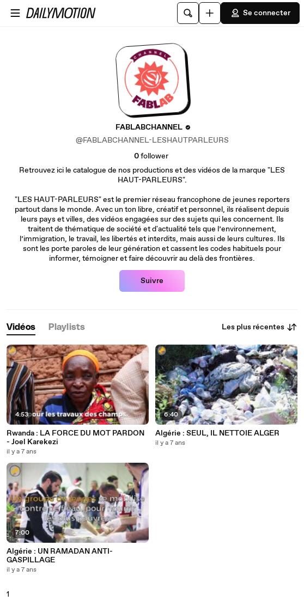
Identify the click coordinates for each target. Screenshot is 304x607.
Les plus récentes (259, 327)
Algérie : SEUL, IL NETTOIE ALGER (217, 433)
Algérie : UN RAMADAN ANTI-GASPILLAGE (60, 556)
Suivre (152, 281)
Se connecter (260, 13)
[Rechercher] (188, 13)
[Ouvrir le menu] (15, 13)
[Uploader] (210, 13)
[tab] (21, 327)
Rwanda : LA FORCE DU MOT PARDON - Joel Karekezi (75, 437)
